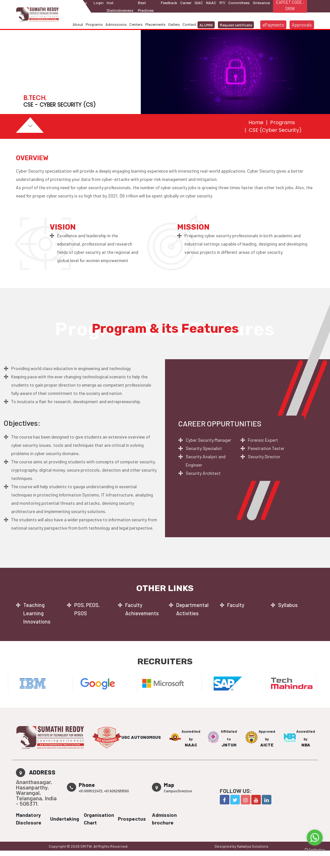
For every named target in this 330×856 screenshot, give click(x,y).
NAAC (211, 2)
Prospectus (132, 819)
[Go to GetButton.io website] (315, 850)
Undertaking (64, 819)
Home (255, 122)
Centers (136, 24)
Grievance (261, 2)
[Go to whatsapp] (315, 837)
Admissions (116, 24)
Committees (239, 2)
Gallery (174, 24)
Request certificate (236, 25)
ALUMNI (206, 25)
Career (185, 2)
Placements (155, 24)
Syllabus (288, 605)
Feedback (169, 2)
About (78, 24)
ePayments (273, 24)
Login (99, 2)
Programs (94, 24)
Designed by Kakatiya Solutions (242, 846)
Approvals (302, 24)
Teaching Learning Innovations (37, 613)
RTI (222, 2)
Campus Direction (178, 791)
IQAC (199, 2)
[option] (36, 683)
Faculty (236, 605)
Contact (189, 24)
